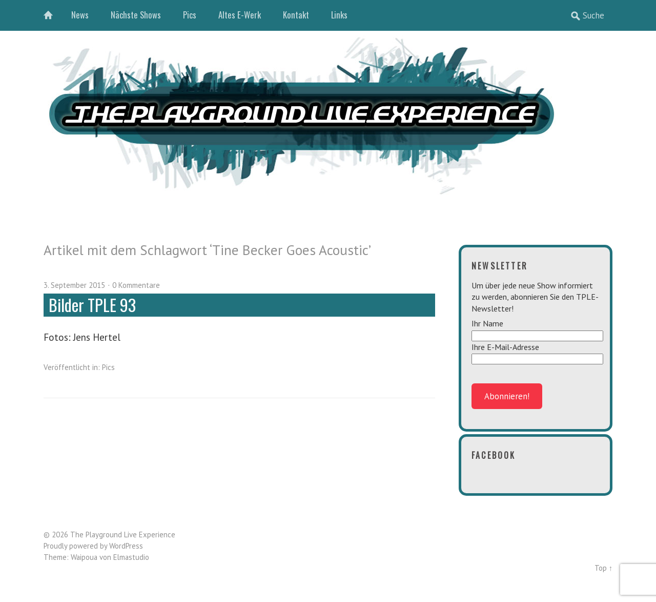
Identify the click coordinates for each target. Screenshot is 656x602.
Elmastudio (131, 557)
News (80, 14)
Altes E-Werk (239, 14)
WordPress (126, 546)
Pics (189, 14)
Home (54, 15)
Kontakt (296, 14)
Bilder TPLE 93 (92, 305)
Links (339, 14)
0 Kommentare (136, 285)
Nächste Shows (136, 14)
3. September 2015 (74, 285)
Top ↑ (603, 568)
